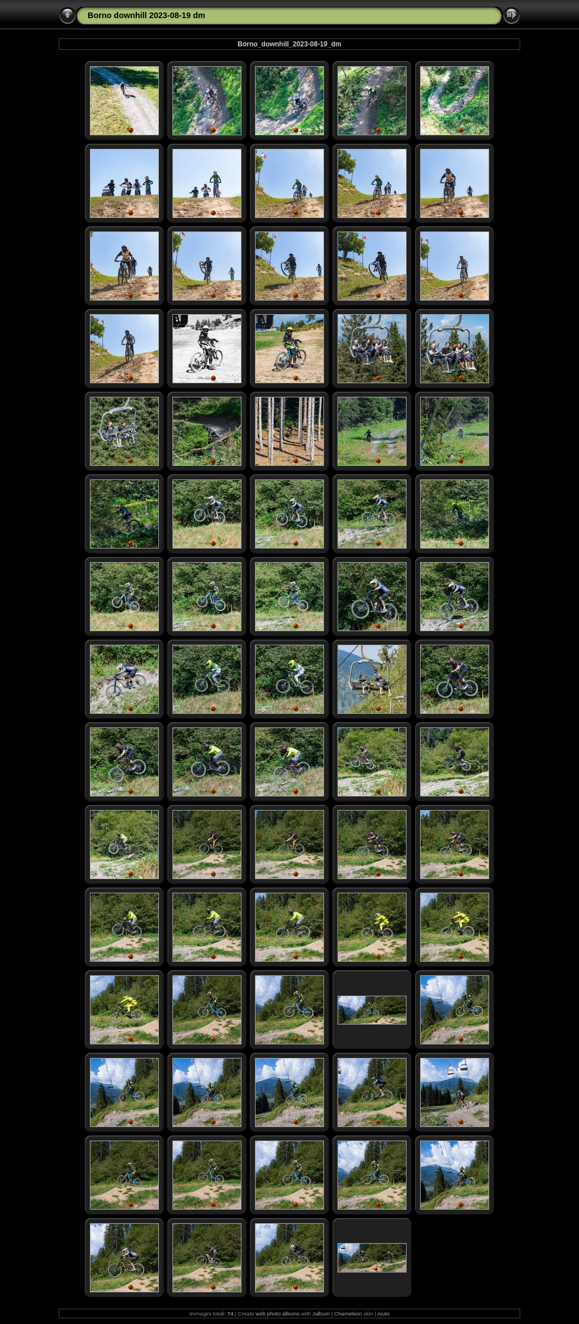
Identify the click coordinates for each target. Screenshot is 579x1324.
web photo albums (278, 1313)
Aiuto (383, 1313)
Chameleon (348, 1313)
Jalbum (321, 1313)
